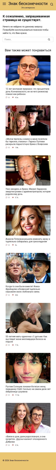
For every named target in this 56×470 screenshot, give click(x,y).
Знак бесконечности (28, 3)
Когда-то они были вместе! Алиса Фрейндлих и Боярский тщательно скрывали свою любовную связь (23, 289)
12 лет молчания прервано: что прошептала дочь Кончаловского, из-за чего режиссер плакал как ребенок (27, 91)
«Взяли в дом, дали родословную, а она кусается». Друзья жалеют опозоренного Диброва (26, 439)
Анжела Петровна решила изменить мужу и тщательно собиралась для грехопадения (28, 240)
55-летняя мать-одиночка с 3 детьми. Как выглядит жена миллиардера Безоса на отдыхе (26, 339)
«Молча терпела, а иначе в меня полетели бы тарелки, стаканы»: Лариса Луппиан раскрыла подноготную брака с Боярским (27, 141)
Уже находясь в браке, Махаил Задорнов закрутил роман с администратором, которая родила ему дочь (28, 191)
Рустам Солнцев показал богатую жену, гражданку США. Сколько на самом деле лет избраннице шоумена (28, 389)
